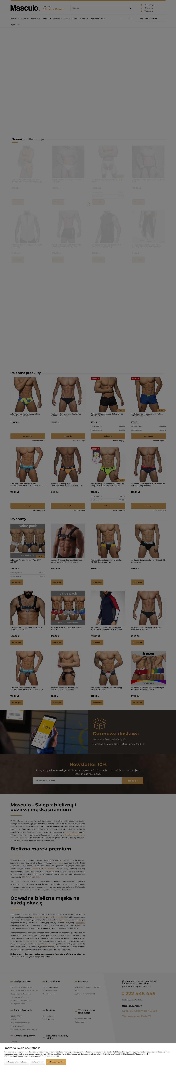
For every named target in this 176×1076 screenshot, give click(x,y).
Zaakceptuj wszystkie (56, 1062)
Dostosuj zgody (37, 1062)
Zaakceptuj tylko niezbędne (16, 1062)
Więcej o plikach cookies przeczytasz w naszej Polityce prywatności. (31, 1056)
